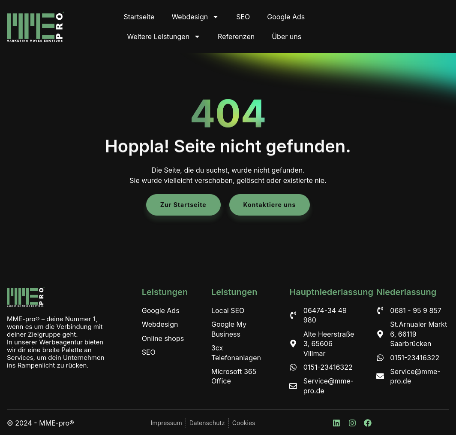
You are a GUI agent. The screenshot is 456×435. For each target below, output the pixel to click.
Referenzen (236, 36)
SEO (243, 16)
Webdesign (195, 16)
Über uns (286, 36)
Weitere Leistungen (164, 36)
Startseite (138, 16)
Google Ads (286, 16)
